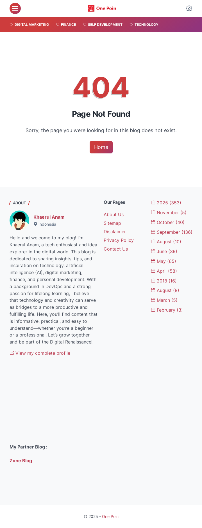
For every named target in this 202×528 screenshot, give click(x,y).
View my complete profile (40, 353)
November (169, 212)
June (164, 251)
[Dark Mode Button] (189, 8)
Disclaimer (115, 231)
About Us (114, 214)
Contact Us (116, 249)
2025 (166, 202)
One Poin (110, 516)
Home (101, 147)
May (163, 261)
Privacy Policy (119, 240)
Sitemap (112, 223)
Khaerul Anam (49, 217)
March (164, 300)
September (171, 232)
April (164, 271)
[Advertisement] (54, 400)
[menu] (15, 8)
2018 (164, 281)
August (166, 241)
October (168, 222)
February (167, 310)
